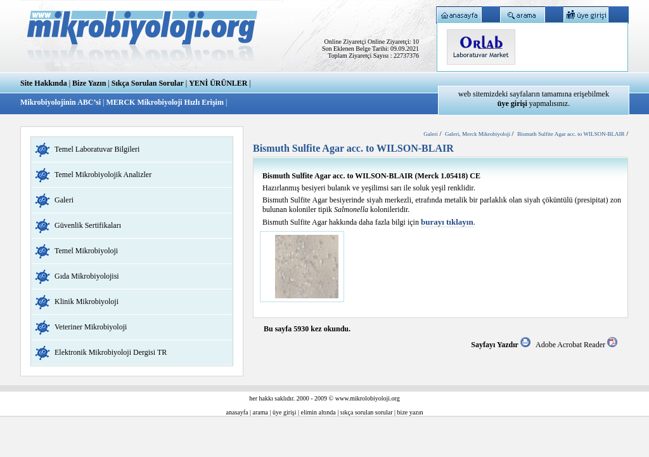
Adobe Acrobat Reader (576, 344)
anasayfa (237, 412)
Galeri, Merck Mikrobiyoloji (478, 134)
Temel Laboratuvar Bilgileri (97, 149)
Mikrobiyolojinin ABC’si (61, 102)
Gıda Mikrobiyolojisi (87, 276)
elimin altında (318, 412)
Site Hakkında (43, 83)
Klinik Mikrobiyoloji (87, 301)
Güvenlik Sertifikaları (88, 225)
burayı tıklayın (447, 222)
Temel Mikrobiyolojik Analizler (103, 174)
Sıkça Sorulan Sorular (148, 83)
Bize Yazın (89, 83)
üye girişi (285, 412)
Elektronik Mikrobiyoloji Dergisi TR (111, 352)
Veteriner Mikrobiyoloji (91, 326)
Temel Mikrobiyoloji (86, 250)
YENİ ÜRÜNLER (218, 83)
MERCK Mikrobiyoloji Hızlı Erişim (164, 102)
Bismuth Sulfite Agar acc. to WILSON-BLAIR (570, 134)
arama (260, 412)
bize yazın (410, 412)
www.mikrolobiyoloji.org (367, 398)
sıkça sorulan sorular (366, 412)
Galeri (64, 199)
